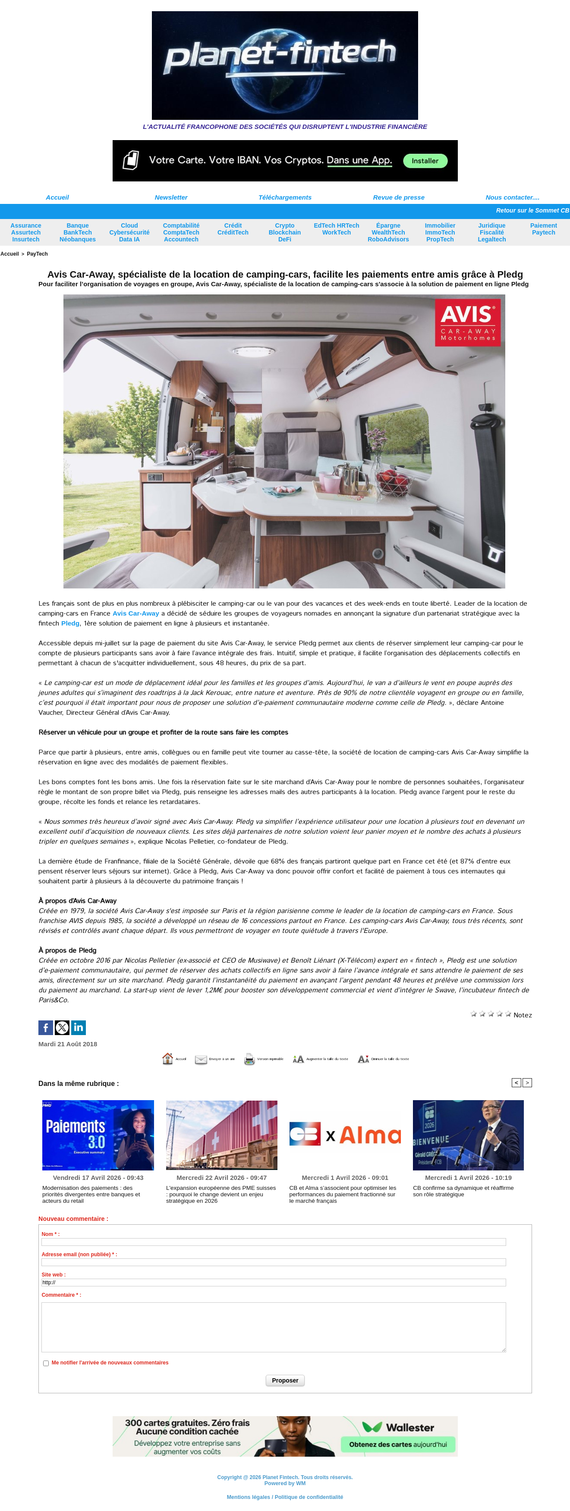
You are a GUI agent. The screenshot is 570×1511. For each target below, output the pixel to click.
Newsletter (171, 197)
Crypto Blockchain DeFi (285, 232)
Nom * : (50, 1233)
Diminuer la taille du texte (440, 1058)
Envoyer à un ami (162, 1058)
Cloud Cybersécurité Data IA (129, 232)
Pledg (70, 622)
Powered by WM (285, 1483)
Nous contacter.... (513, 197)
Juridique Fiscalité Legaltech (492, 232)
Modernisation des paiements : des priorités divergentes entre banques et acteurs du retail (95, 1190)
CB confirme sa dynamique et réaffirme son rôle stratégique (468, 1190)
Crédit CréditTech (233, 229)
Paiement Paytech (543, 229)
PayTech (34, 253)
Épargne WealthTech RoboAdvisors (388, 232)
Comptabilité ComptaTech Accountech (181, 232)
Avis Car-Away (137, 612)
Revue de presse (399, 197)
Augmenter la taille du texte (335, 1058)
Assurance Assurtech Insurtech (25, 232)
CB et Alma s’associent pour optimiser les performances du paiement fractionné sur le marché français (339, 1193)
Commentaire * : (61, 1294)
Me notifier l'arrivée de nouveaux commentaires (110, 1362)
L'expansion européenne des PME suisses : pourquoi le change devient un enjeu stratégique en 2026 (221, 1193)
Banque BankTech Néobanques (78, 232)
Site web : (53, 1274)
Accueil (57, 197)
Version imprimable (241, 1058)
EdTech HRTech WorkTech (336, 229)
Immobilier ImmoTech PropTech (440, 232)
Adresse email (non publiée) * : (79, 1254)
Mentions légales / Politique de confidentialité (285, 1496)
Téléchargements (285, 197)
